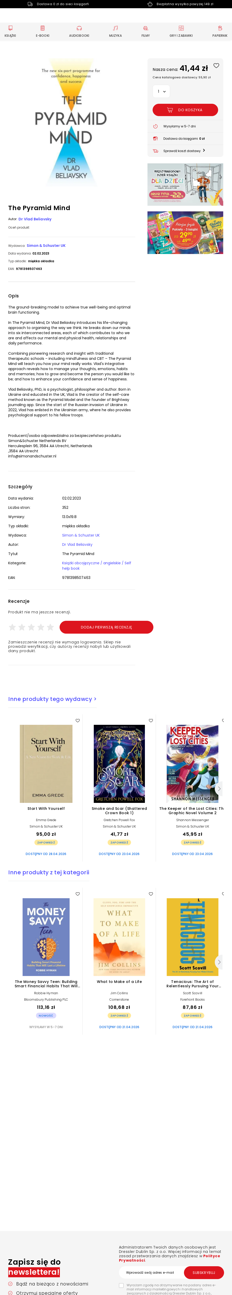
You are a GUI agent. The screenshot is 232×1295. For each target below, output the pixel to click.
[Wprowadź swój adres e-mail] (171, 1272)
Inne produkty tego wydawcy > (52, 699)
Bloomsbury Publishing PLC (46, 999)
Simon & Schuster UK (46, 245)
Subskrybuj (204, 1272)
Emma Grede (46, 820)
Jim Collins (119, 993)
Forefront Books (192, 999)
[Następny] (218, 788)
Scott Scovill (192, 993)
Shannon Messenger (192, 820)
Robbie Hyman (46, 993)
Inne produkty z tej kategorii (48, 872)
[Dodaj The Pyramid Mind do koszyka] (185, 110)
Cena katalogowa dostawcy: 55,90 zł (182, 77)
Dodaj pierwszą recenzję (106, 627)
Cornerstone (119, 999)
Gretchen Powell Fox (119, 820)
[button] (71, 123)
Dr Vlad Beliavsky (34, 219)
